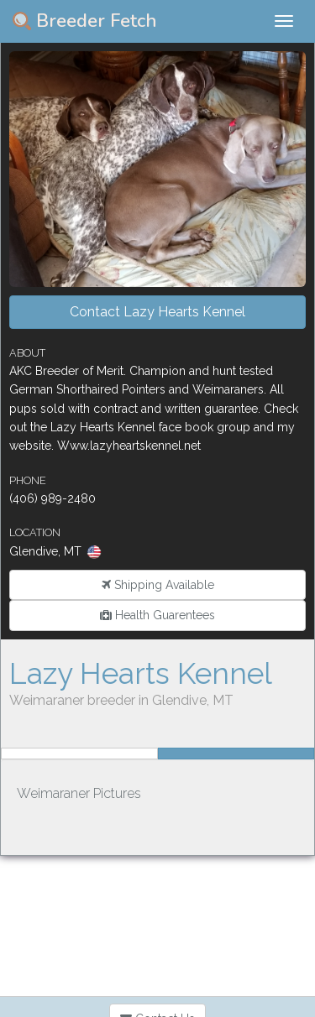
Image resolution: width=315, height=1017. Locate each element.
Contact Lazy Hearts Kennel (157, 312)
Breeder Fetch (85, 21)
